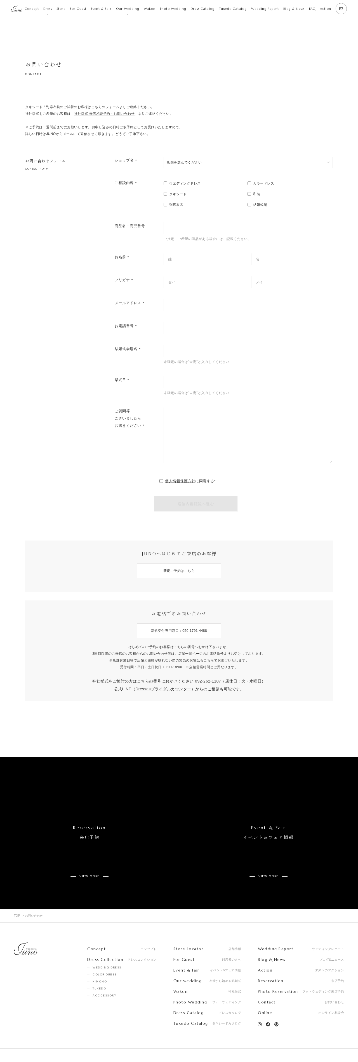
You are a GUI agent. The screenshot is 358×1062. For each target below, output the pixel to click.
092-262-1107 (208, 681)
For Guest (78, 9)
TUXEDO (99, 968)
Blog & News (294, 9)
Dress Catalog (203, 9)
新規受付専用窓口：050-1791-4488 (179, 631)
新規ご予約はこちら (179, 571)
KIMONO (100, 961)
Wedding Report (265, 9)
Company (22, 1045)
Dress (47, 9)
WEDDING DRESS (107, 947)
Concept (32, 9)
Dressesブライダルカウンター (163, 689)
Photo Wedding (173, 9)
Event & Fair (101, 9)
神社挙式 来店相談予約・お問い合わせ (104, 114)
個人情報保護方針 (180, 481)
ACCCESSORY (104, 975)
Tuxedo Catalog (233, 9)
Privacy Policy (79, 1045)
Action (325, 9)
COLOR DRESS (105, 954)
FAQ (312, 9)
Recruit (49, 1045)
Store (60, 9)
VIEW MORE (89, 859)
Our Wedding (127, 9)
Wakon (150, 9)
